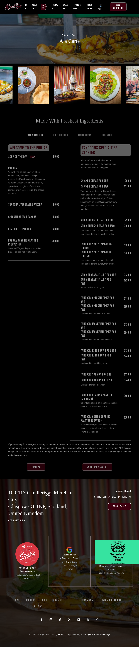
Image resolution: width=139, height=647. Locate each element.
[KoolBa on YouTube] (88, 620)
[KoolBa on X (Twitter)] (69, 620)
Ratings (72, 554)
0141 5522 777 (88, 600)
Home (26, 7)
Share (36, 474)
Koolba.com (63, 634)
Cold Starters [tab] (60, 142)
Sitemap (38, 606)
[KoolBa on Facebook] (41, 620)
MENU (43, 6)
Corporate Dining (76, 7)
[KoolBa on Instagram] (51, 620)
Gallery (65, 7)
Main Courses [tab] (84, 142)
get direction (17, 520)
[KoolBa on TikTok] (60, 620)
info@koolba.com (111, 600)
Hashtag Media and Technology (95, 634)
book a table (119, 506)
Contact (57, 600)
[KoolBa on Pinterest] (97, 620)
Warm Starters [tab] (35, 142)
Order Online (89, 7)
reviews (31, 571)
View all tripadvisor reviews (111, 573)
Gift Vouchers (118, 7)
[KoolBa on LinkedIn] (78, 620)
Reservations (55, 7)
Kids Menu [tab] (107, 142)
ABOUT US (34, 7)
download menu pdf (97, 473)
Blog (44, 600)
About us (30, 600)
